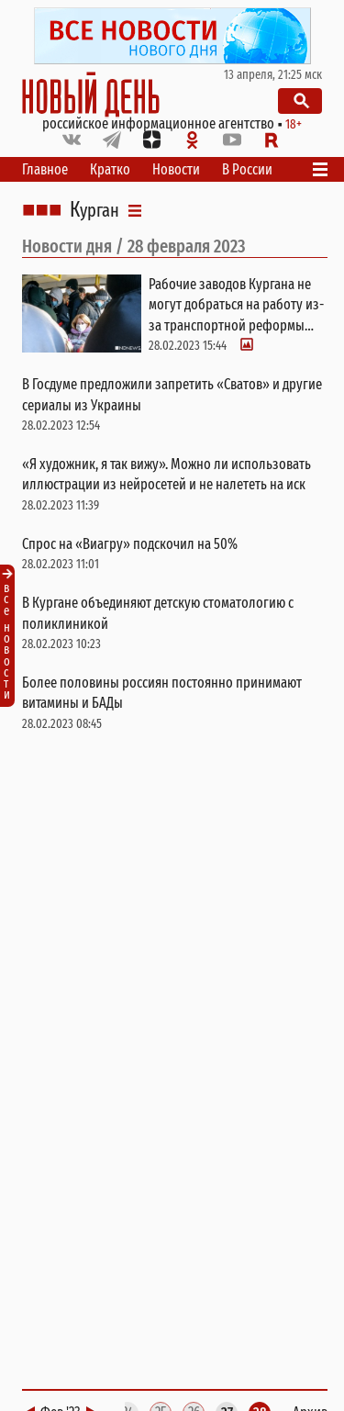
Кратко (110, 169)
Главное (45, 169)
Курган (94, 210)
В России (247, 169)
